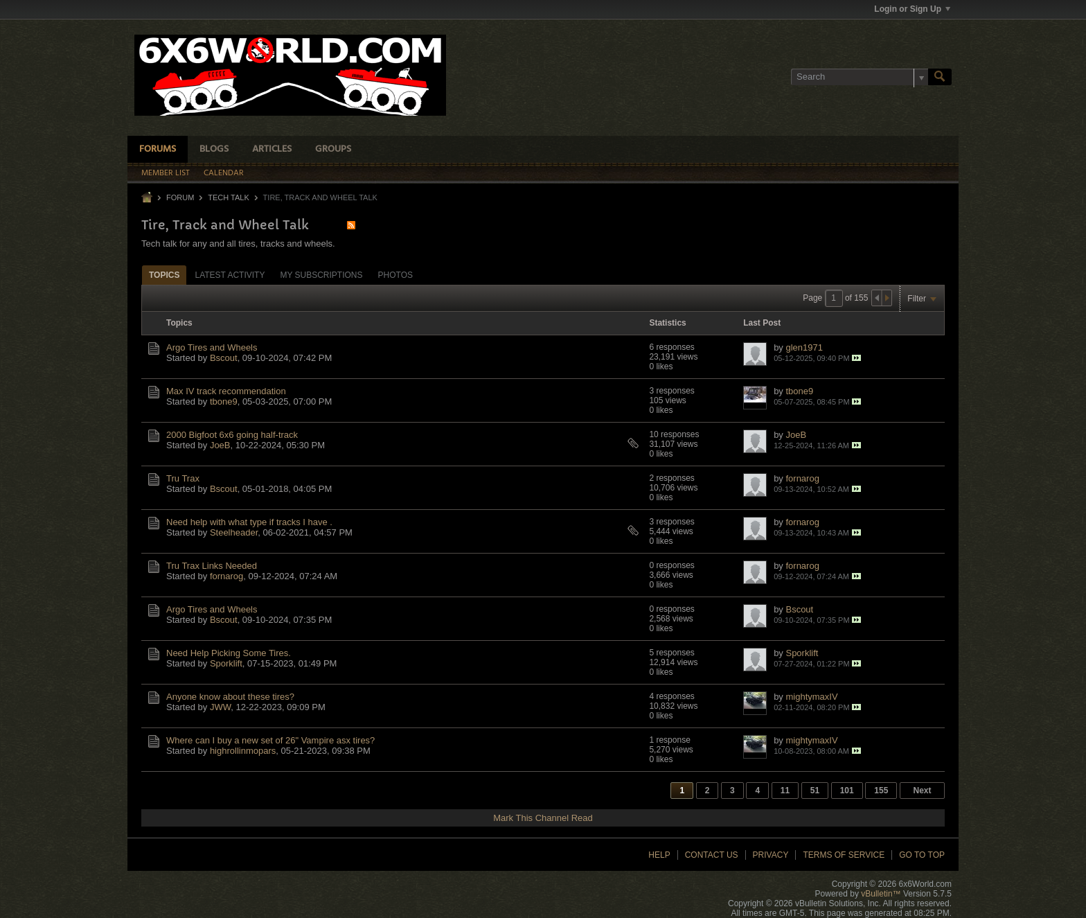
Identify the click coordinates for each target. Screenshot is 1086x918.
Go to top (922, 855)
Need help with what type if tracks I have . (249, 522)
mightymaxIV (811, 696)
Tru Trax (182, 478)
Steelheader (234, 532)
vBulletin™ (880, 894)
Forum (180, 197)
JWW (220, 707)
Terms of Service (843, 855)
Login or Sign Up (912, 9)
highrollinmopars (243, 750)
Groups (333, 149)
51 (814, 790)
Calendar (224, 173)
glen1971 (804, 347)
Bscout (224, 358)
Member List (165, 173)
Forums (157, 149)
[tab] (164, 275)
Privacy (771, 855)
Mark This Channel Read (543, 818)
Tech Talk (228, 197)
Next (922, 790)
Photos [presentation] (395, 275)
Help (659, 855)
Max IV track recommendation (226, 391)
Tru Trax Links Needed (211, 565)
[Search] (859, 77)
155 (881, 790)
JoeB (220, 445)
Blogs (214, 149)
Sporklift (226, 663)
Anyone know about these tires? (230, 696)
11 (785, 790)
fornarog (802, 478)
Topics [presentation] (164, 275)
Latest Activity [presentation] (230, 275)
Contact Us (711, 855)
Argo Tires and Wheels (212, 347)
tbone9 (224, 401)
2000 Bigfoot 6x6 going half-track (232, 435)
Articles (272, 149)
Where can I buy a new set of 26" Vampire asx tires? (270, 740)
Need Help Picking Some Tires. (228, 653)
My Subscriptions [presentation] (321, 275)
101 (847, 790)
